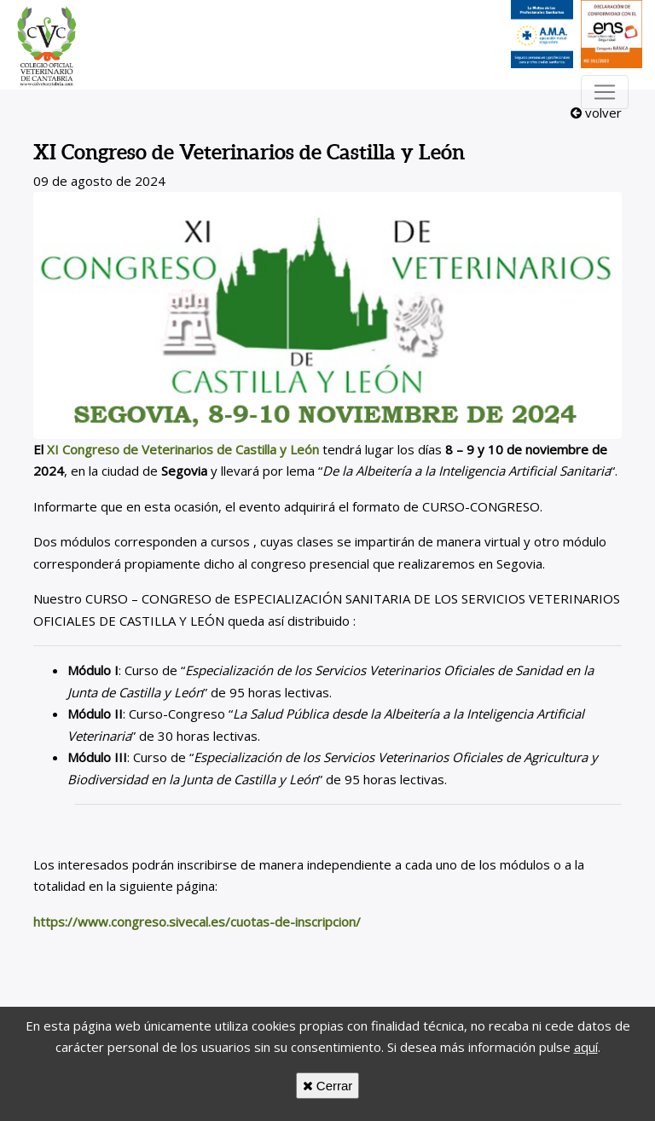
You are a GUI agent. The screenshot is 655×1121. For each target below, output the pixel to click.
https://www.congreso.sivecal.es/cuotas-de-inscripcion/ (197, 921)
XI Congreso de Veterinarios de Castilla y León (183, 449)
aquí (586, 1046)
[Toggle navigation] (605, 92)
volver (596, 112)
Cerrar (328, 1085)
